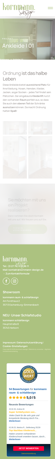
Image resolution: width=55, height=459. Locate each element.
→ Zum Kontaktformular (16, 273)
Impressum (9, 342)
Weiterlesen (14, 421)
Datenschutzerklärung (29, 342)
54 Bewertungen (19, 389)
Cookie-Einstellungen (15, 346)
